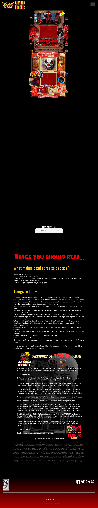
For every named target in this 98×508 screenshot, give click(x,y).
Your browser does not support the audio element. (49, 230)
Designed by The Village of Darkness (49, 503)
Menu (93, 4)
